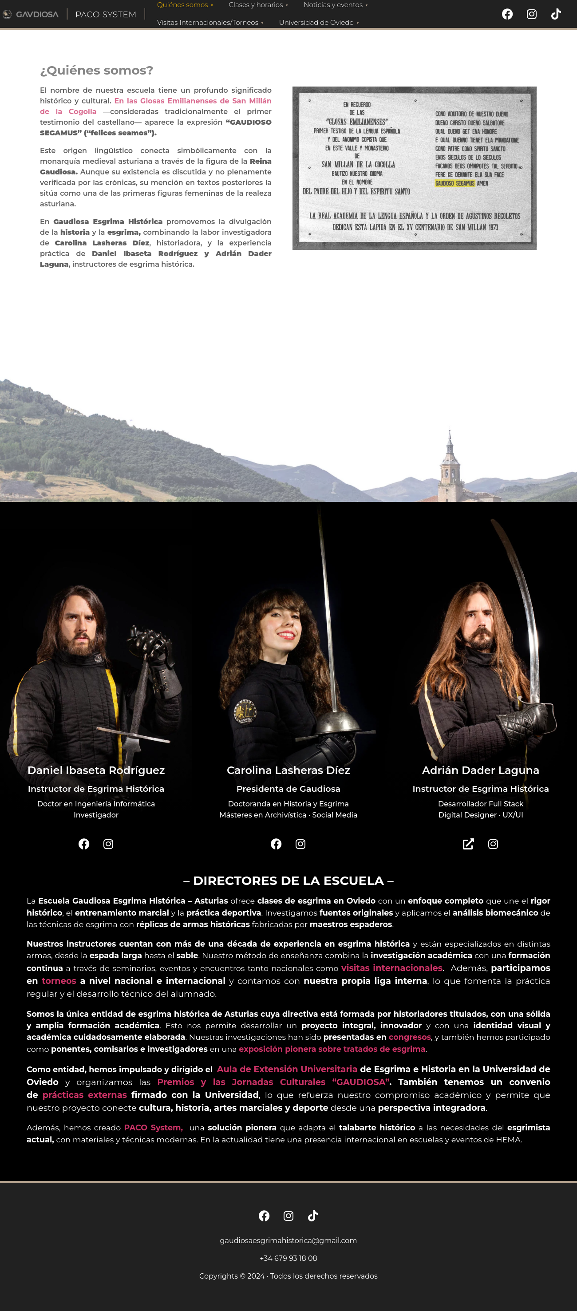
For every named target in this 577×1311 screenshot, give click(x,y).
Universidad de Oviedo (320, 22)
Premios (179, 1082)
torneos (59, 980)
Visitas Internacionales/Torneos (211, 22)
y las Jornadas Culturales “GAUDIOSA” (295, 1082)
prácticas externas (85, 1095)
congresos (410, 1037)
